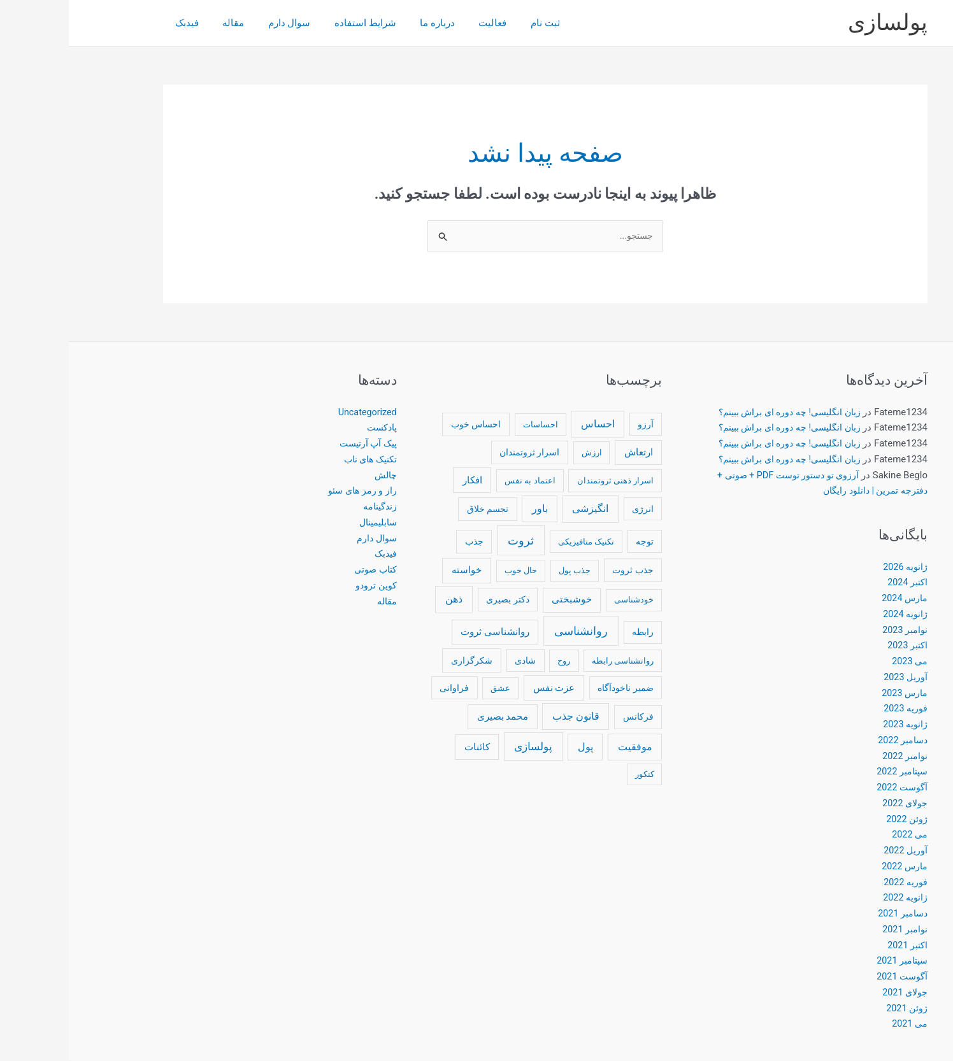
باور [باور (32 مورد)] (471, 509)
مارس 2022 (835, 866)
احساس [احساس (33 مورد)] (529, 424)
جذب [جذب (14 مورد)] (405, 542)
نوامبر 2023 (835, 630)
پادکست (312, 428)
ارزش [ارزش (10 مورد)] (523, 453)
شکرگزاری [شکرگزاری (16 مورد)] (403, 661)
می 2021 (840, 1024)
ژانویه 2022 (836, 898)
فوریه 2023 (836, 709)
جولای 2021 (835, 993)
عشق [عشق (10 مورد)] (431, 689)
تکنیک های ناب (298, 460)
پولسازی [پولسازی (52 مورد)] (464, 747)
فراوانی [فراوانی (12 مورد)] (385, 688)
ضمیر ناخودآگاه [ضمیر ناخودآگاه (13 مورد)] (556, 688)
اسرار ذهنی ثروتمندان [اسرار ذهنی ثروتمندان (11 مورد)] (546, 481)
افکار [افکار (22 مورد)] (403, 481)
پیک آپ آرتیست (297, 444)
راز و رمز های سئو (291, 491)
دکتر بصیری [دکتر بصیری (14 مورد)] (438, 600)
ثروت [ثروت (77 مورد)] (452, 541)
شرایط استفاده (280, 23)
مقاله (157, 23)
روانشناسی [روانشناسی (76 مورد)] (512, 631)
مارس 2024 (835, 598)
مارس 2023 (835, 693)
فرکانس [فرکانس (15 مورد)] (569, 717)
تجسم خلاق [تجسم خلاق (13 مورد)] (419, 509)
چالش (316, 475)
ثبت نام (445, 23)
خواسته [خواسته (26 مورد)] (398, 570)
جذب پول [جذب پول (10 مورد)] (506, 571)
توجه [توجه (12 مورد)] (576, 542)
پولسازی (819, 23)
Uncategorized (296, 412)
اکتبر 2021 (838, 945)
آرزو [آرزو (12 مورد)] (577, 425)
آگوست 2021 (832, 977)
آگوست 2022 (832, 788)
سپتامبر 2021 (831, 961)
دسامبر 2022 (832, 740)
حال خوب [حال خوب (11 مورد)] (452, 571)
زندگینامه (310, 507)
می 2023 (840, 661)
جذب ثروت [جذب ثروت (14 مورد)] (563, 571)
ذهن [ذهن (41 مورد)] (385, 600)
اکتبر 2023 (838, 646)
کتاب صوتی (305, 570)
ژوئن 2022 (838, 819)
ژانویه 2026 (836, 567)
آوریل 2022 (836, 851)
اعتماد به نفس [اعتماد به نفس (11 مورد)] (461, 481)
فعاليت (397, 23)
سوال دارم (208, 23)
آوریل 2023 (836, 677)
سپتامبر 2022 (831, 772)
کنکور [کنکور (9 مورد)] (575, 775)
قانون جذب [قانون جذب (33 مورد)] (507, 717)
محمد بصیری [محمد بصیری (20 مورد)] (434, 717)
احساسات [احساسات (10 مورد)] (471, 425)
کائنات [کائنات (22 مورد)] (408, 747)
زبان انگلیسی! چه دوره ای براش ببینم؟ (715, 412)
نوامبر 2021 (835, 930)
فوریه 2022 (836, 882)
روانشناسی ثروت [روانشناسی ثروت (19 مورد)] (426, 632)
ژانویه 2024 (836, 614)
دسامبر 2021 (832, 914)
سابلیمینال (306, 523)
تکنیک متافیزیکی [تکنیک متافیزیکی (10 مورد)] (517, 542)
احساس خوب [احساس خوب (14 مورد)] (407, 425)
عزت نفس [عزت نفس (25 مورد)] (485, 688)
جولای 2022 (835, 803)
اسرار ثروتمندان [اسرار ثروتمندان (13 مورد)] (461, 453)
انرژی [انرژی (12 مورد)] (574, 509)
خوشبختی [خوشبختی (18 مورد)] (503, 600)
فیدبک (115, 23)
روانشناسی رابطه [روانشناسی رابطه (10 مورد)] (554, 661)
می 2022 (840, 835)
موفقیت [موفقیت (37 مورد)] (566, 747)
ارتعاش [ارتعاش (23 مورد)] (569, 453)
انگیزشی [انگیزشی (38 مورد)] (521, 509)
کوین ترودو (306, 586)
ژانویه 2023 (836, 724)
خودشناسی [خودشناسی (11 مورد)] (565, 601)
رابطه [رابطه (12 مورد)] (574, 632)
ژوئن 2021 (838, 1009)
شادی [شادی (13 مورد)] (456, 661)
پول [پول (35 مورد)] (516, 747)
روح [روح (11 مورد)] (495, 661)
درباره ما (346, 23)
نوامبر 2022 (835, 756)
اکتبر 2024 (838, 582)
